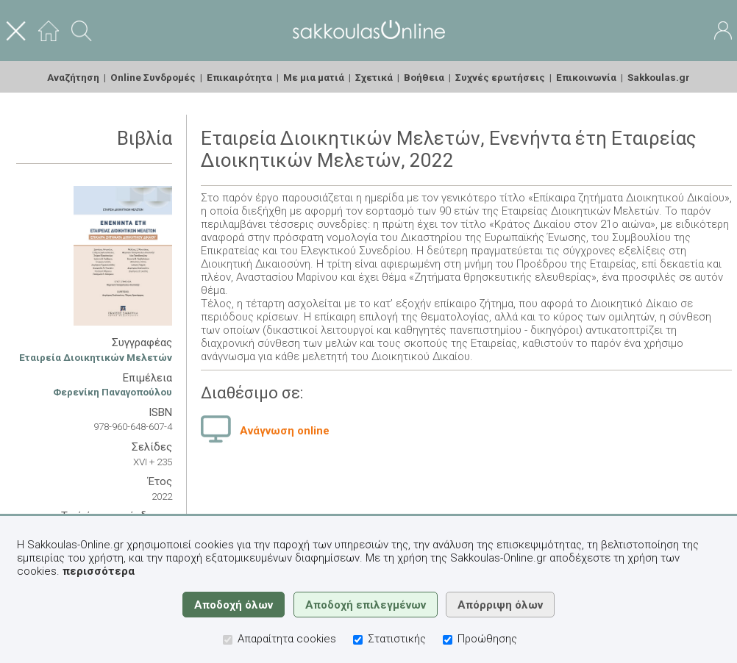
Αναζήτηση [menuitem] (73, 77)
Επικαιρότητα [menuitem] (239, 77)
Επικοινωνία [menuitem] (586, 77)
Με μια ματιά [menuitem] (313, 77)
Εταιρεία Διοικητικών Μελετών (95, 357)
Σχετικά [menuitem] (374, 77)
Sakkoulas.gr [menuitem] (658, 77)
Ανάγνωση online (285, 430)
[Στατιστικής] (358, 640)
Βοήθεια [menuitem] (424, 77)
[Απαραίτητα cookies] (227, 640)
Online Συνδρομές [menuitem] (153, 77)
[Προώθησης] (447, 640)
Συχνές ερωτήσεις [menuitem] (500, 77)
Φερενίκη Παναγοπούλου (112, 392)
